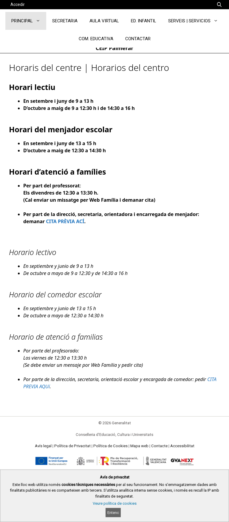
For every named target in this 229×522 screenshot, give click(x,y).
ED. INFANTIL (143, 21)
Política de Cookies (110, 446)
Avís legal (43, 446)
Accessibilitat (182, 446)
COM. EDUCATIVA (96, 38)
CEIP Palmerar (115, 48)
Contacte (159, 446)
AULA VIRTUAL (104, 21)
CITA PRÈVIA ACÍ (65, 221)
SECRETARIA (65, 21)
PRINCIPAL (28, 21)
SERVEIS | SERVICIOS (196, 21)
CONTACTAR (138, 38)
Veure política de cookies (115, 503)
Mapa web (139, 446)
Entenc (113, 512)
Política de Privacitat (72, 446)
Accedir (17, 4)
